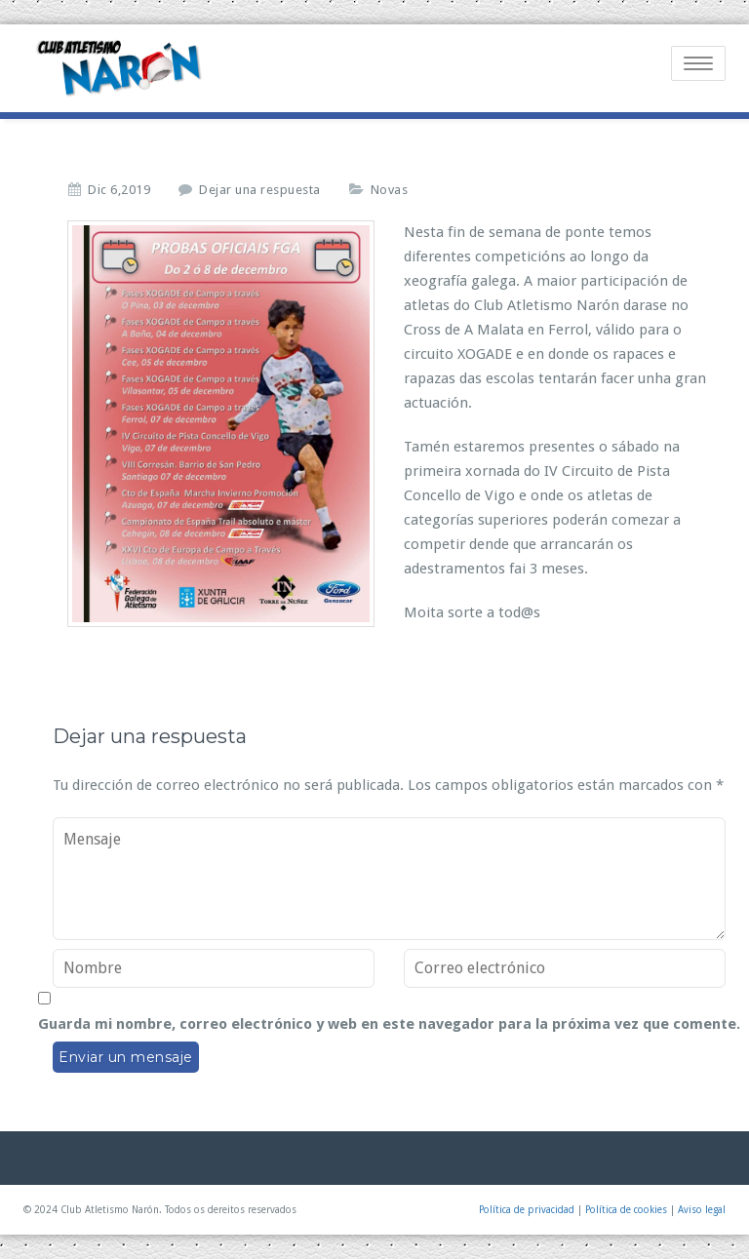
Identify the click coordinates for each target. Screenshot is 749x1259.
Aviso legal (702, 1209)
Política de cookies (626, 1209)
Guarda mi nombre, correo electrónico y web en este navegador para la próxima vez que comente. (389, 1024)
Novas (390, 189)
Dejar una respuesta (260, 189)
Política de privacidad (526, 1209)
